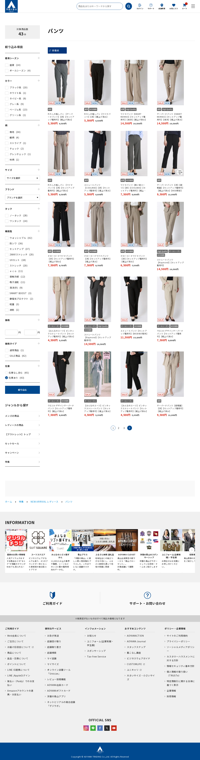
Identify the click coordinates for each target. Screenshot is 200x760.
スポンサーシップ (96, 650)
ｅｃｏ (13, 271)
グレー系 (14, 104)
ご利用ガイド (12, 628)
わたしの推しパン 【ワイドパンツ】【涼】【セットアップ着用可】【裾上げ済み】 (61, 187)
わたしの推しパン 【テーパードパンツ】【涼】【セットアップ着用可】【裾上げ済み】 (61, 117)
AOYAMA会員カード (57, 685)
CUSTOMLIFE (134, 664)
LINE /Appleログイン (18, 675)
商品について (14, 652)
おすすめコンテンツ (135, 628)
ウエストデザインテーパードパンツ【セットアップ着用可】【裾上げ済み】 (170, 333)
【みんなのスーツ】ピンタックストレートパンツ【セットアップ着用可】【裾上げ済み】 (61, 333)
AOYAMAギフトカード (59, 690)
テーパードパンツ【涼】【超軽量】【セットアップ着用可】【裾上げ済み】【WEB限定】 (170, 187)
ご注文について (15, 641)
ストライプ (15, 143)
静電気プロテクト (19, 298)
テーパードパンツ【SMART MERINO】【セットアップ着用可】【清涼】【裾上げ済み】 (170, 117)
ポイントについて (16, 664)
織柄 (12, 137)
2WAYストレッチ (19, 254)
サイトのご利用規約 (177, 635)
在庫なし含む (16, 372)
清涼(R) (14, 287)
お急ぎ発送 (53, 635)
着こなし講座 (134, 652)
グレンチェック (18, 154)
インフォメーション (95, 628)
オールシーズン (18, 70)
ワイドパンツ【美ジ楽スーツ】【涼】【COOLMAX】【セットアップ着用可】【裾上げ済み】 (133, 187)
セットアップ (17, 248)
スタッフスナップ (136, 647)
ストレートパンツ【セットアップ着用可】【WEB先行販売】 (134, 332)
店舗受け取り (54, 641)
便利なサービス (53, 628)
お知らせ (91, 635)
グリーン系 (15, 115)
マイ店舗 (51, 658)
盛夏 (12, 65)
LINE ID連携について (18, 669)
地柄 (12, 159)
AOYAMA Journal (136, 641)
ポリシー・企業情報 (175, 628)
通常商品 (14, 350)
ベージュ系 (15, 109)
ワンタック (15, 221)
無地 (12, 132)
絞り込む (22, 389)
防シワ (13, 243)
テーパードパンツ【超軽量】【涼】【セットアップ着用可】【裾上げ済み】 (170, 408)
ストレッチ (15, 265)
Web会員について (16, 635)
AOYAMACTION (135, 635)
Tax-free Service (96, 656)
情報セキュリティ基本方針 (181, 666)
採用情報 (171, 696)
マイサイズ (53, 664)
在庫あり (13, 377)
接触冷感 (14, 276)
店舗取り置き (54, 647)
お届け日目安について (19, 647)
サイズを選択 (13, 178)
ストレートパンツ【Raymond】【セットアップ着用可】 (170, 262)
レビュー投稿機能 (56, 679)
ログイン (140, 8)
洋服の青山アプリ (56, 696)
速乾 (12, 309)
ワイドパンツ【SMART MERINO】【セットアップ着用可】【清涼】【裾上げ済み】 (134, 117)
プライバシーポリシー (178, 641)
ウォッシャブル (18, 237)
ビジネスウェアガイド (138, 658)
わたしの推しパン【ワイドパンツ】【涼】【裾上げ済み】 (97, 115)
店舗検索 (162, 8)
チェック (14, 148)
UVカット (15, 260)
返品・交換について (17, 658)
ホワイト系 (15, 93)
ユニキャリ (133, 669)
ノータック (15, 215)
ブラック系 (15, 87)
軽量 (12, 304)
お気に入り (173, 8)
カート (184, 6)
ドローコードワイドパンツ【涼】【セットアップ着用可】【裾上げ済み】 (61, 258)
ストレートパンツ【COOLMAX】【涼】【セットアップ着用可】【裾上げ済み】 (97, 187)
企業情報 (171, 690)
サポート (151, 8)
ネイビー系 (15, 98)
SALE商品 (15, 355)
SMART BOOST (18, 293)
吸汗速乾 (14, 282)
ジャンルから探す (17, 405)
